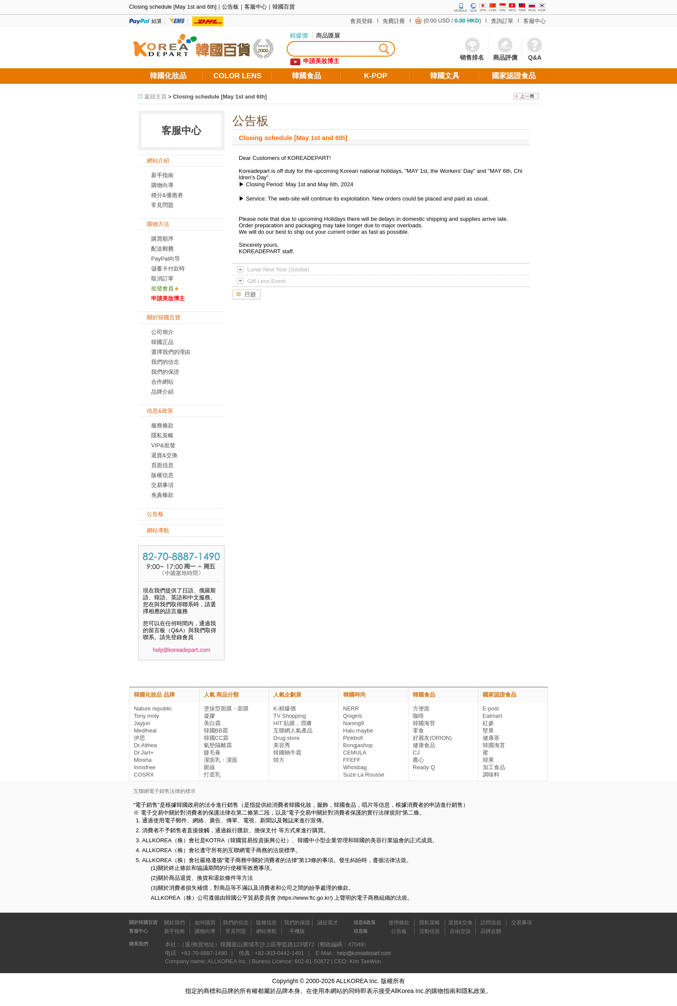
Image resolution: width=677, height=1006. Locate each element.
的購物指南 (440, 990)
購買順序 (162, 239)
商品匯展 (328, 35)
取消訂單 (162, 278)
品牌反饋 (491, 931)
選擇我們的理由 (170, 352)
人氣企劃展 (287, 694)
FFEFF (352, 760)
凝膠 (209, 716)
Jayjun (142, 723)
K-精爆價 (284, 708)
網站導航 (266, 931)
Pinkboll (353, 738)
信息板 (361, 930)
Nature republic (153, 708)
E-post (491, 708)
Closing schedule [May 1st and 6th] (219, 96)
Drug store (286, 738)
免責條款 (162, 495)
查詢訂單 (502, 21)
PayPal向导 (165, 258)
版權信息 (162, 475)
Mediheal (145, 730)
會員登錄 (361, 21)
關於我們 (174, 923)
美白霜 (212, 723)
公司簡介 (162, 332)
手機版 (297, 931)
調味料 (491, 774)
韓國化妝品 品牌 (154, 694)
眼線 (209, 767)
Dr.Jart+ (144, 752)
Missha (143, 760)
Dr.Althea (145, 745)
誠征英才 (327, 923)
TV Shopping (289, 716)
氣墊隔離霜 (218, 745)
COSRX (144, 774)
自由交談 (460, 931)
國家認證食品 (499, 694)
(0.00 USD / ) (452, 20)
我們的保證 (165, 372)
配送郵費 (162, 248)
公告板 (399, 931)
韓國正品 (162, 342)
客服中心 (534, 21)
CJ (416, 752)
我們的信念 (165, 362)
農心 (418, 760)
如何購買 (205, 923)
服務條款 (162, 425)
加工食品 (494, 767)
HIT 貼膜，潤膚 (292, 723)
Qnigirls (352, 716)
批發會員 (162, 288)
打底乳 (212, 774)
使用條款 (399, 923)
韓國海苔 (424, 723)
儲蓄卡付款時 (168, 268)
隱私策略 (162, 435)
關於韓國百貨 (143, 922)
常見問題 (235, 931)
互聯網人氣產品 (293, 730)
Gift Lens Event (266, 281)
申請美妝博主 (168, 298)
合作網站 (162, 382)
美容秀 (281, 745)
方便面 (421, 708)
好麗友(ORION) (432, 738)
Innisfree (144, 767)
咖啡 (418, 716)
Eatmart (493, 716)
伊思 (139, 738)
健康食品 (424, 745)
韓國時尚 (354, 694)
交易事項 (162, 485)
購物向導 (162, 185)
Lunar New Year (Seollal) (278, 269)
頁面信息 (162, 465)
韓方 (279, 760)
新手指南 (162, 175)
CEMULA (355, 752)
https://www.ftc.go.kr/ (305, 898)
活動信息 (429, 931)
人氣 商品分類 (221, 694)
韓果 (488, 760)
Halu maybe (358, 730)
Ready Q (424, 767)
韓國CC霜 (216, 738)
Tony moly (146, 716)
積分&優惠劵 (167, 195)
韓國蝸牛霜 (287, 752)
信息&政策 (365, 922)
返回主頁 (155, 96)
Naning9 (353, 723)
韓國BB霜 (216, 730)
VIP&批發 (163, 445)
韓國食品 (424, 694)
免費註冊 (394, 21)
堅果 (488, 730)
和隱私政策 (471, 990)
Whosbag (355, 767)
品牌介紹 (162, 391)
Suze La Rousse (363, 774)
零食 (418, 730)
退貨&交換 (164, 455)
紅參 (488, 723)
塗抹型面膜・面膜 (226, 708)
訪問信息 (491, 923)
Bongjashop (358, 745)
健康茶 (491, 738)
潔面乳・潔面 (220, 760)
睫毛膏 (212, 752)
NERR (351, 708)
